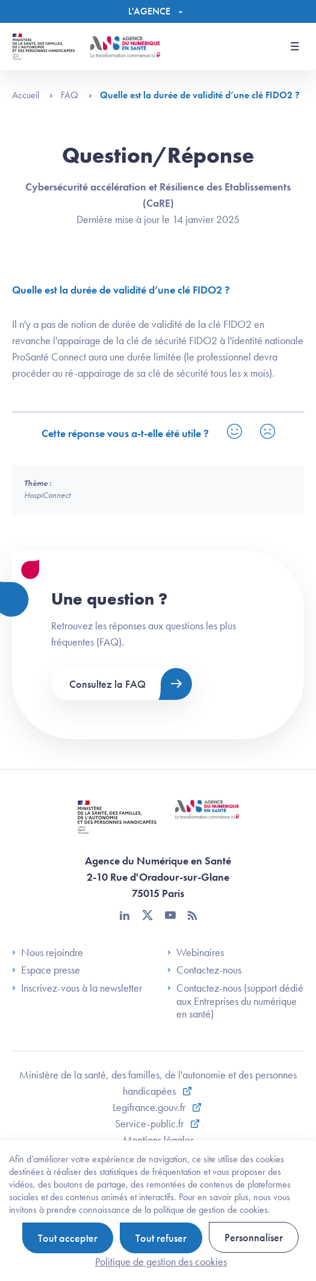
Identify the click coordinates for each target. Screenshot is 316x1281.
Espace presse (46, 970)
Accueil (32, 95)
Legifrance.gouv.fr (150, 1107)
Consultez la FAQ (107, 684)
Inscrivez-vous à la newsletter (77, 988)
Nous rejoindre (47, 952)
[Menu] (158, 11)
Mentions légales (158, 1140)
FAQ (76, 95)
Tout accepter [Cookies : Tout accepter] (68, 1238)
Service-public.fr (150, 1123)
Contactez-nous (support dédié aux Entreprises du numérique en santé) (235, 1001)
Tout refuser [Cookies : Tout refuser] (161, 1238)
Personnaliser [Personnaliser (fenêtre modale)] (254, 1237)
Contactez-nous (204, 970)
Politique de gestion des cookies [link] (161, 1261)
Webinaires (195, 952)
